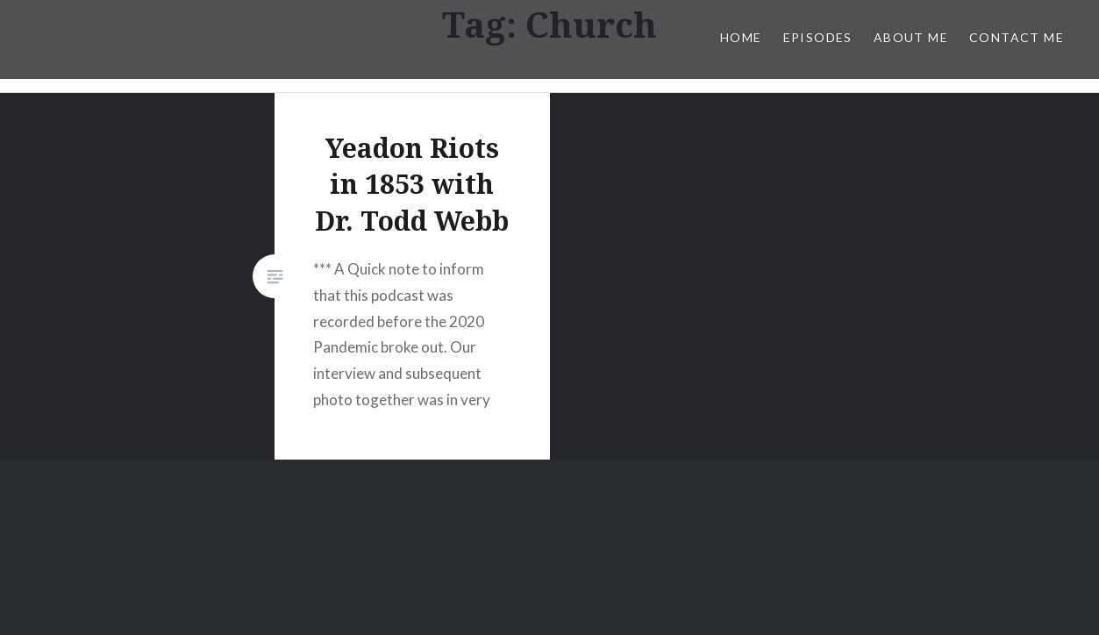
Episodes (818, 37)
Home (741, 37)
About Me (911, 37)
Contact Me (1016, 37)
